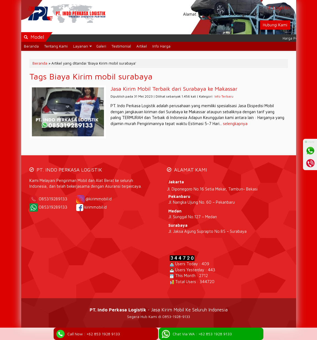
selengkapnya (235, 123)
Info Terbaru (223, 96)
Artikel (141, 46)
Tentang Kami (56, 46)
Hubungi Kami (275, 25)
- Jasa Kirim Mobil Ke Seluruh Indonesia (159, 309)
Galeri (101, 46)
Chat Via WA (202, 333)
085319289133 (57, 199)
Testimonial (121, 46)
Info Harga (161, 46)
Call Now (93, 333)
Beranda (31, 46)
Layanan (80, 46)
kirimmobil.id (95, 207)
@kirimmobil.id (99, 199)
